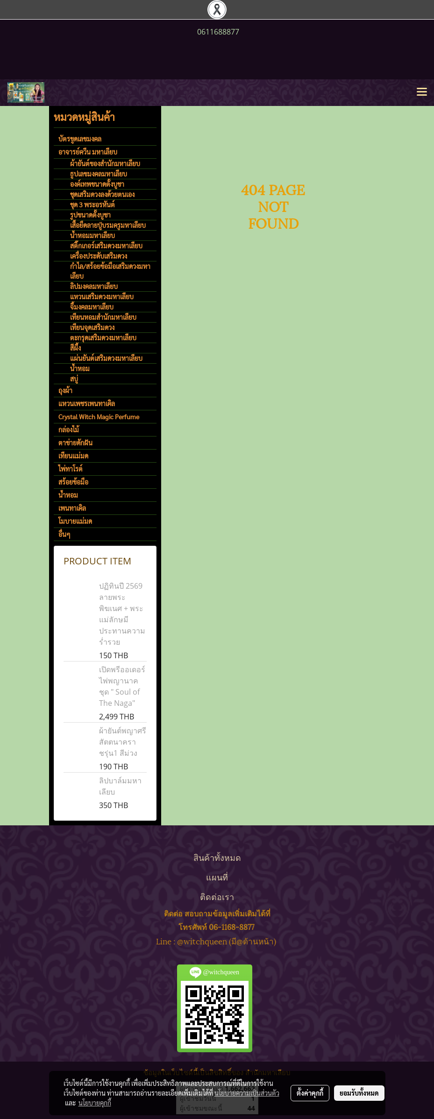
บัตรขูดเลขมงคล (79, 138)
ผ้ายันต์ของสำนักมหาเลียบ (105, 163)
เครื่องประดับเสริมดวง (98, 256)
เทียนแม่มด (73, 455)
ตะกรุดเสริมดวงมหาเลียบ (103, 337)
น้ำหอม (80, 368)
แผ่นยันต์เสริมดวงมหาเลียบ (106, 358)
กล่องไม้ (68, 429)
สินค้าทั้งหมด (217, 857)
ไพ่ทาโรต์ (70, 468)
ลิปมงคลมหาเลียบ (94, 286)
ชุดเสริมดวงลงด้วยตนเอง (102, 194)
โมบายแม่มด (75, 521)
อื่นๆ (64, 534)
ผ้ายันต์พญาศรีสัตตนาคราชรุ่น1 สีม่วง (122, 741)
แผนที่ (217, 876)
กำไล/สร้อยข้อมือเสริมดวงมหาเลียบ (110, 271)
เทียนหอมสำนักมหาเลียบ (103, 317)
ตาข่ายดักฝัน (75, 442)
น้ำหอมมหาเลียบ (92, 235)
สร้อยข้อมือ (73, 482)
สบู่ (74, 378)
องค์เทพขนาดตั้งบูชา (97, 184)
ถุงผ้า (65, 390)
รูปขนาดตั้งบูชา (90, 215)
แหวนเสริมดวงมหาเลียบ (102, 296)
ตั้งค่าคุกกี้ (310, 1093)
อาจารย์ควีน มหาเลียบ (87, 152)
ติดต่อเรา (217, 896)
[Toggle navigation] (422, 92)
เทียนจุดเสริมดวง (92, 327)
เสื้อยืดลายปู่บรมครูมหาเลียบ (108, 225)
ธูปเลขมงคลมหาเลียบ (98, 173)
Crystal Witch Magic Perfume (98, 416)
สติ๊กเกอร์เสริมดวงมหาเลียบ (106, 245)
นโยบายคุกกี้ (94, 1102)
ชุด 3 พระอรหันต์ (92, 204)
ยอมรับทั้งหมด (359, 1093)
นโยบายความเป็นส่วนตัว (246, 1093)
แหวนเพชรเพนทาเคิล (86, 403)
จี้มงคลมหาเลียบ (92, 307)
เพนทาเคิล (72, 508)
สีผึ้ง (75, 348)
